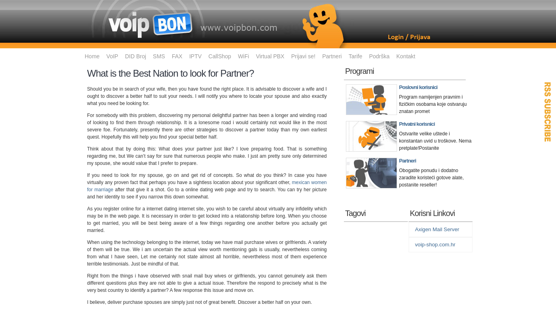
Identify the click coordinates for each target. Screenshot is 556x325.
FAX (177, 56)
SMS (159, 56)
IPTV (195, 56)
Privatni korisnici (417, 124)
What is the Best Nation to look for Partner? (170, 73)
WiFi (243, 56)
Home (92, 56)
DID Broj (135, 56)
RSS (548, 112)
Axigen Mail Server (437, 229)
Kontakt (405, 56)
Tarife (355, 56)
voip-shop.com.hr (435, 245)
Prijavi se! (303, 56)
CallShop (219, 56)
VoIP (112, 56)
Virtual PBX (270, 56)
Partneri (332, 56)
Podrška (379, 56)
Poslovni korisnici (418, 87)
